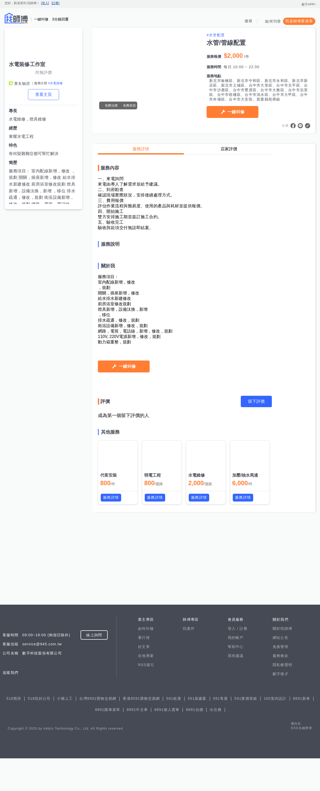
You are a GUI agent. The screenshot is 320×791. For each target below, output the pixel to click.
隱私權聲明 (282, 697)
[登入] (45, 3)
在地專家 (146, 688)
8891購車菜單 (107, 742)
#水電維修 (55, 83)
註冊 (243, 661)
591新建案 (197, 731)
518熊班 (13, 731)
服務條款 (280, 688)
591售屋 (220, 731)
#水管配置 (216, 35)
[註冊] (56, 3)
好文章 (144, 679)
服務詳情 (141, 149)
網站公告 (280, 670)
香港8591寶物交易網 (141, 731)
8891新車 (301, 731)
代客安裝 (108, 585)
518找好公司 (39, 731)
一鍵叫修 (236, 112)
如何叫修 (146, 661)
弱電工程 (152, 585)
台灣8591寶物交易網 (97, 731)
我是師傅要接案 (299, 21)
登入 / (234, 661)
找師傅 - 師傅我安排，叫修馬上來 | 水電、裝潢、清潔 (16, 18)
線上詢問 (94, 668)
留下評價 (256, 511)
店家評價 (229, 149)
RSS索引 (146, 697)
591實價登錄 (245, 731)
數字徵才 (280, 706)
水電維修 (196, 585)
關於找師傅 (282, 661)
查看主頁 (43, 94)
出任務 (216, 742)
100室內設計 (275, 731)
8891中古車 (137, 742)
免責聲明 (280, 679)
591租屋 (173, 731)
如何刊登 (273, 21)
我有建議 (236, 688)
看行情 (144, 670)
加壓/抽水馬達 (245, 585)
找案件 (189, 661)
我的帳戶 (236, 670)
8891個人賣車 (166, 742)
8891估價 (194, 742)
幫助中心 (236, 679)
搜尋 (249, 21)
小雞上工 (65, 731)
